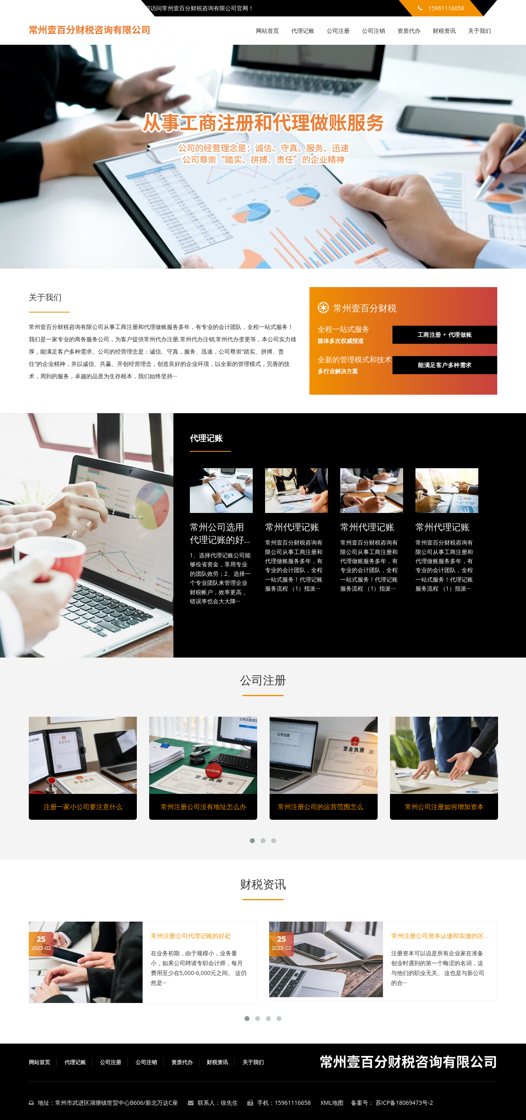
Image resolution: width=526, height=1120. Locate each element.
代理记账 (302, 30)
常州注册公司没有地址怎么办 (203, 806)
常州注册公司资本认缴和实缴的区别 (440, 936)
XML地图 (332, 1102)
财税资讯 (444, 30)
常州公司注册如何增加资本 (444, 806)
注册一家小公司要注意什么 (83, 806)
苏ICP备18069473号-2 (404, 1102)
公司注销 (373, 30)
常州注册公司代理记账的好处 (191, 936)
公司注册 (338, 30)
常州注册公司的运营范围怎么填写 (327, 806)
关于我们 (479, 30)
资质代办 (408, 30)
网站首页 (267, 30)
